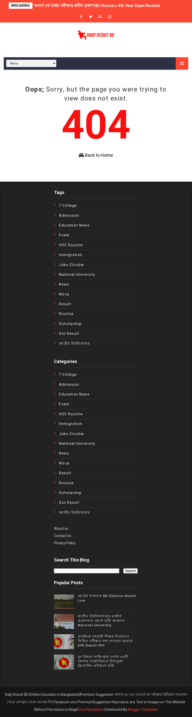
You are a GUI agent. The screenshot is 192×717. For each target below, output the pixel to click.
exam (64, 235)
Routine (66, 314)
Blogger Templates (143, 710)
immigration (70, 255)
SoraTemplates (90, 710)
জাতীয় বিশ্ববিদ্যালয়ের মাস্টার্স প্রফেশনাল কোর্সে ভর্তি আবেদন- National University (102, 620)
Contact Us (62, 536)
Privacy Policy (65, 543)
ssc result (69, 334)
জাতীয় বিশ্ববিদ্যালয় (74, 344)
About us (61, 528)
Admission (69, 216)
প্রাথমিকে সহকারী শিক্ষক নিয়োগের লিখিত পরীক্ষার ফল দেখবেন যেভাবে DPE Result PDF (105, 640)
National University (77, 274)
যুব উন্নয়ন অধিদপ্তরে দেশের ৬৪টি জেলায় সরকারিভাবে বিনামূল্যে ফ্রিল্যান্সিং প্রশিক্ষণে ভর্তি (103, 661)
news (64, 284)
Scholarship (70, 324)
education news (74, 225)
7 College (68, 206)
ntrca (64, 294)
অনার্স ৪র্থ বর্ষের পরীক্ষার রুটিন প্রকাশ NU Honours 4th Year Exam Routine (97, 5)
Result (65, 304)
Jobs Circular (71, 265)
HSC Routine (71, 245)
